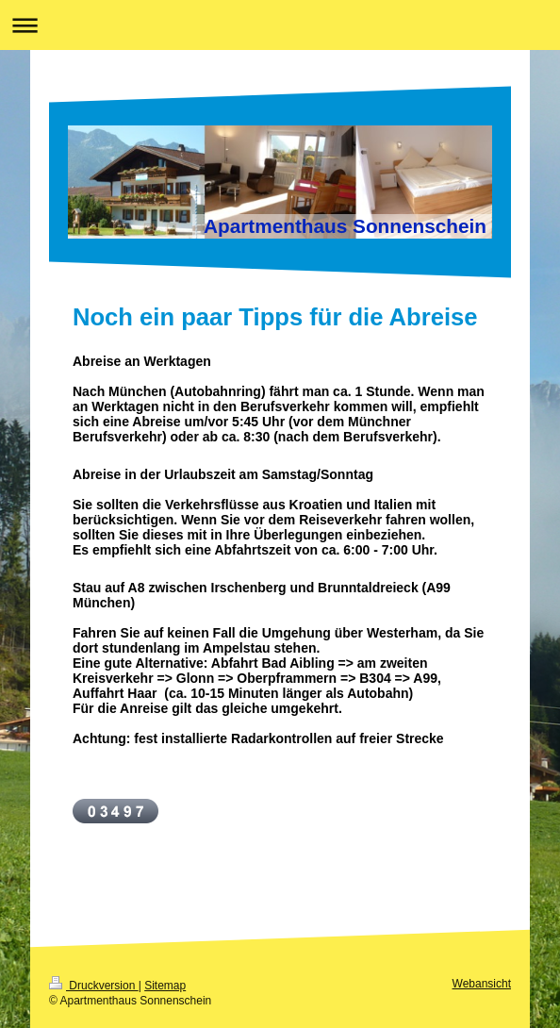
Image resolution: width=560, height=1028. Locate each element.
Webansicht (482, 983)
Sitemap (165, 985)
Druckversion (94, 985)
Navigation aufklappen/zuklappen (280, 25)
